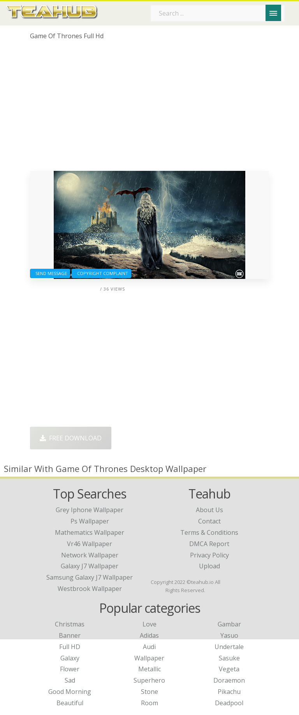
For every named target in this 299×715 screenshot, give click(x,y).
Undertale (229, 646)
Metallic (149, 669)
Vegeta (229, 669)
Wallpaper (149, 658)
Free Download (71, 438)
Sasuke (229, 658)
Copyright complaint (101, 273)
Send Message (50, 273)
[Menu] (273, 13)
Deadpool (229, 703)
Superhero (149, 680)
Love (149, 624)
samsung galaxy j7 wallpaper (89, 577)
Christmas (69, 624)
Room (149, 703)
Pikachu (229, 691)
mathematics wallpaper (89, 532)
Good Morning (69, 691)
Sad (70, 680)
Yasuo (229, 635)
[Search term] (217, 13)
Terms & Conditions (209, 532)
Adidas (149, 635)
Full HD (69, 646)
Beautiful (69, 703)
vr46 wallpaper (89, 543)
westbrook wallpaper (90, 588)
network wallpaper (89, 555)
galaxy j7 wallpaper (89, 566)
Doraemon (229, 680)
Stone (149, 691)
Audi (149, 646)
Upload (209, 566)
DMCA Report (209, 543)
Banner (70, 635)
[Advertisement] (149, 108)
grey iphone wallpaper (89, 510)
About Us (209, 510)
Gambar (229, 624)
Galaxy (69, 658)
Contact (209, 521)
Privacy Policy (209, 555)
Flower (69, 669)
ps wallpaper (89, 521)
